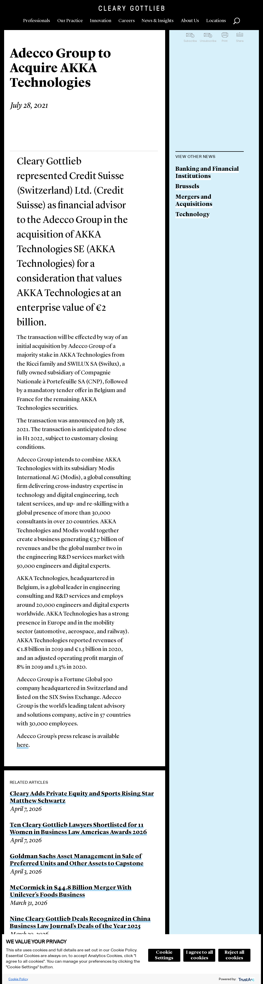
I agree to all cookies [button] (199, 955)
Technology (192, 215)
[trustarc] (246, 979)
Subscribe (190, 41)
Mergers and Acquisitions (193, 200)
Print (225, 41)
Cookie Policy (18, 979)
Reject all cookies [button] (234, 955)
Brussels (187, 187)
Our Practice (70, 20)
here (23, 745)
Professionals (36, 20)
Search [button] (236, 21)
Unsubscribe (208, 41)
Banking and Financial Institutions (207, 172)
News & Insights (158, 20)
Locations (216, 20)
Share (239, 41)
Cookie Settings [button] (164, 955)
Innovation (100, 20)
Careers (126, 20)
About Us (190, 20)
